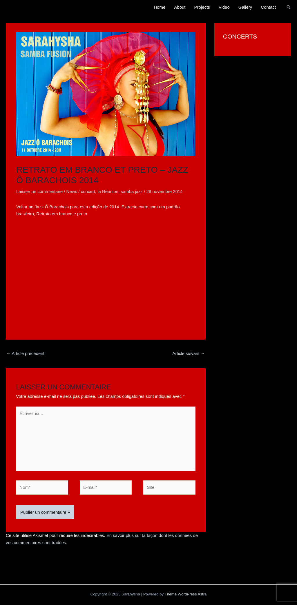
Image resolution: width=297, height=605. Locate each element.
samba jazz (132, 191)
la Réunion (107, 191)
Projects (202, 7)
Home (159, 7)
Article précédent (25, 353)
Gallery (245, 7)
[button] (288, 7)
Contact (268, 7)
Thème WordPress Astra (186, 594)
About (179, 7)
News (71, 191)
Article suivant (188, 353)
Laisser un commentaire (39, 191)
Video (224, 7)
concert (88, 191)
